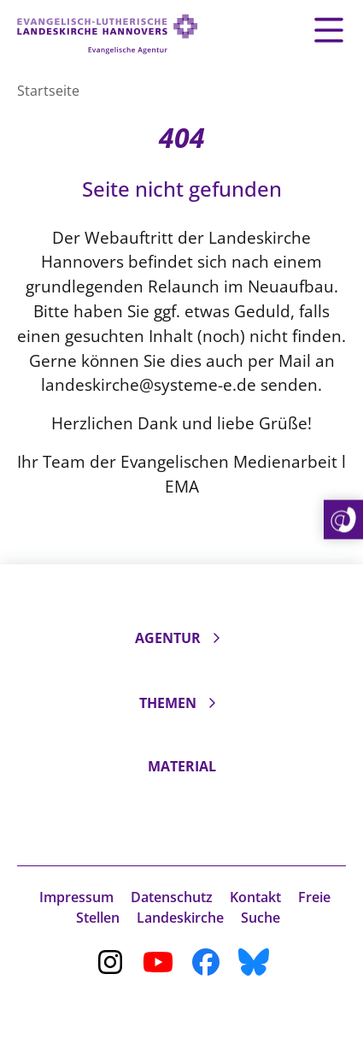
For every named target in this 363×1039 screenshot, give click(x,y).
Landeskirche (180, 917)
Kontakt (255, 897)
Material (182, 766)
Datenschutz (172, 897)
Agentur (168, 638)
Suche (260, 917)
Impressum (76, 897)
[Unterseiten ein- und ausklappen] (216, 638)
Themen (167, 703)
